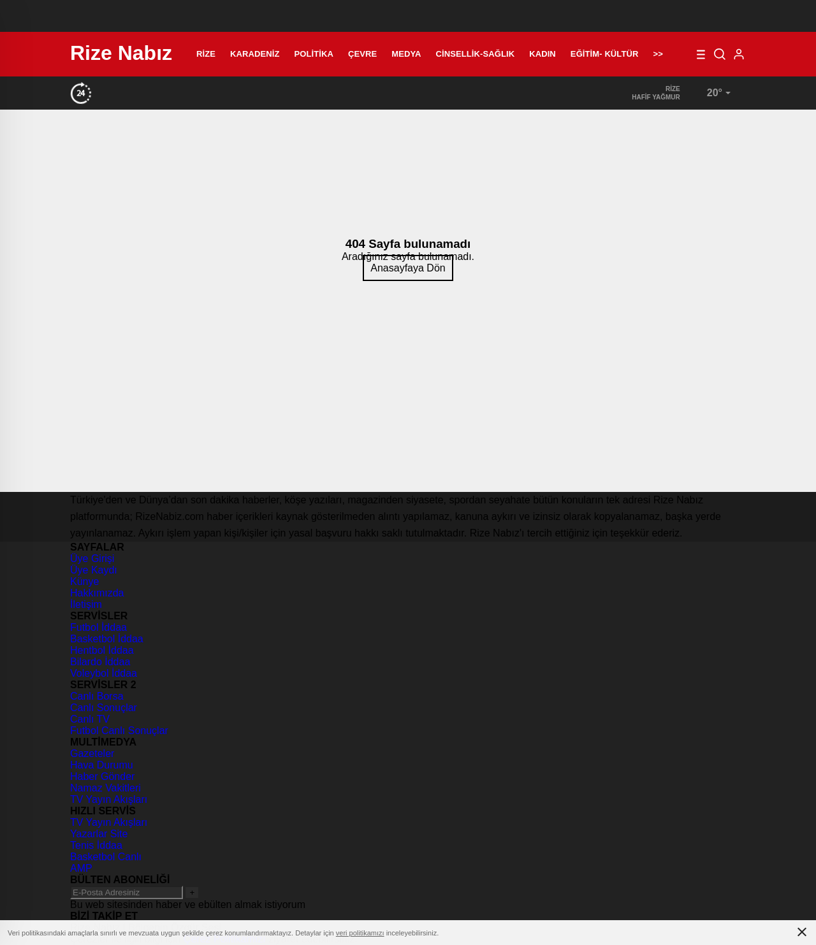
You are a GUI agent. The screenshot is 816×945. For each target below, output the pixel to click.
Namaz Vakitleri (105, 788)
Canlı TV (90, 719)
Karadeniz (254, 54)
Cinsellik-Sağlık (475, 54)
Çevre (362, 54)
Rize (205, 54)
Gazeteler (92, 753)
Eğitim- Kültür (605, 54)
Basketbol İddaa (106, 638)
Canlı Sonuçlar (103, 707)
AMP (81, 868)
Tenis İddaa (96, 845)
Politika (314, 54)
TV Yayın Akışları (108, 799)
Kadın (542, 54)
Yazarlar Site (98, 833)
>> (657, 54)
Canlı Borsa (97, 696)
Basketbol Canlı (106, 856)
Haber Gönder (102, 776)
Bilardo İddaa (100, 661)
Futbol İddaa (98, 627)
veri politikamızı (360, 933)
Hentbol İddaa (102, 650)
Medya (406, 54)
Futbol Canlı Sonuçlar (119, 730)
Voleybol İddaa (103, 673)
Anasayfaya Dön (407, 268)
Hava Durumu (101, 765)
